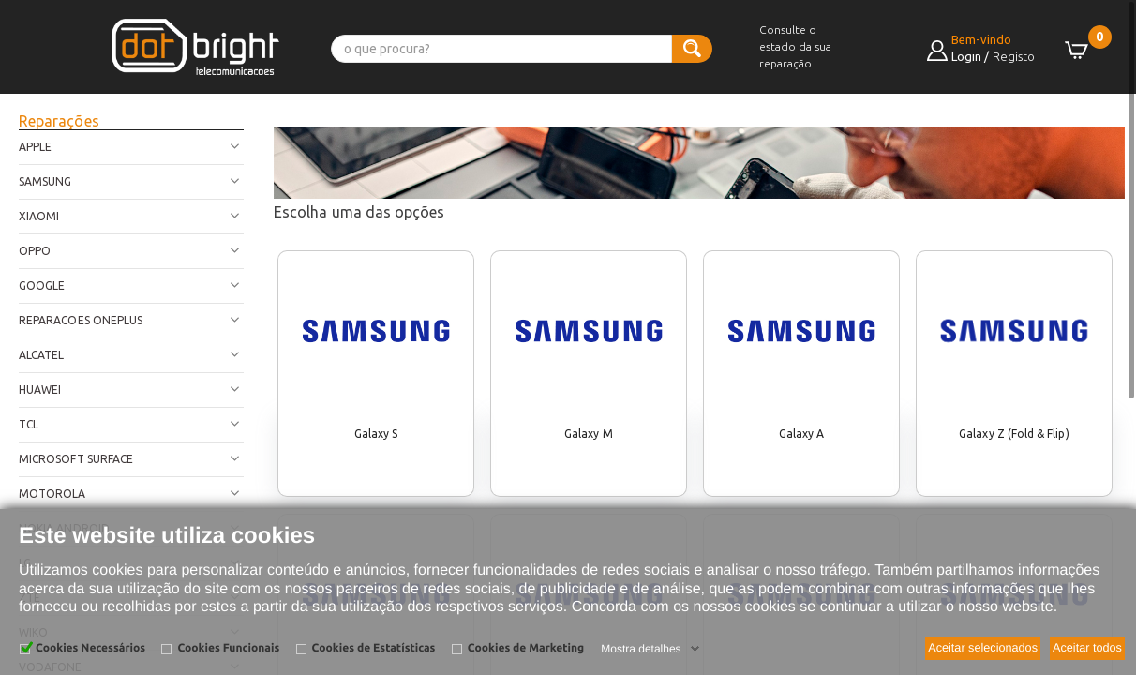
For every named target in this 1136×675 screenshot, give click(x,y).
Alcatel (41, 355)
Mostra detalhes (640, 648)
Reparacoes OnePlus (80, 320)
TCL (28, 424)
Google (42, 285)
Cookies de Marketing (526, 648)
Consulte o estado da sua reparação (795, 46)
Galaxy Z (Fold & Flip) (1014, 434)
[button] (47, 68)
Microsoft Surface (76, 459)
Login (966, 56)
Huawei (40, 389)
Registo (1014, 56)
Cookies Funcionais (228, 648)
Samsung (45, 181)
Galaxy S (376, 434)
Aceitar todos (1087, 647)
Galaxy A (802, 434)
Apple (35, 147)
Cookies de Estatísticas (374, 648)
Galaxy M (588, 434)
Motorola (52, 494)
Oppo (35, 251)
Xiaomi (39, 216)
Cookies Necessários (90, 648)
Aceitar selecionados (983, 647)
